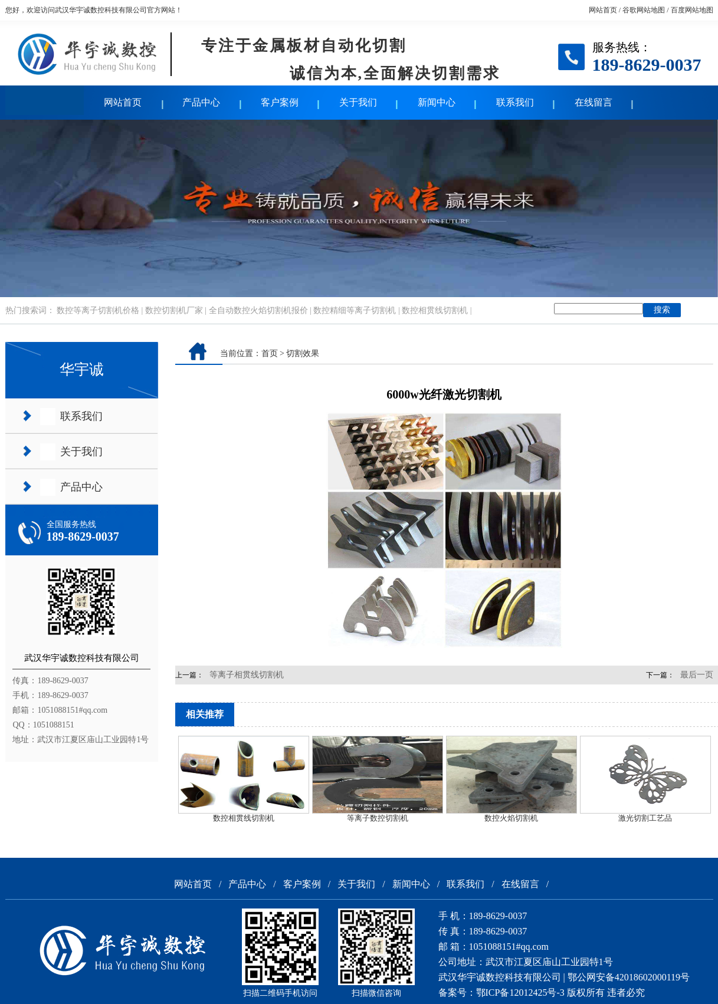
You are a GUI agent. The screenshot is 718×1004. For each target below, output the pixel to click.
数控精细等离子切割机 (354, 310)
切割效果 (302, 353)
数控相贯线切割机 (435, 310)
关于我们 (358, 102)
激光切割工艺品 (645, 818)
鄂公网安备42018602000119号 (629, 977)
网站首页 (603, 10)
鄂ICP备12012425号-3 (520, 992)
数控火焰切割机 (511, 818)
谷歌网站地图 (643, 10)
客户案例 (280, 102)
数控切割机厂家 (174, 310)
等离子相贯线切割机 (246, 674)
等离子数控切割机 (377, 818)
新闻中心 (436, 102)
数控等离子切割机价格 (98, 310)
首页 (269, 353)
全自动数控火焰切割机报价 (258, 310)
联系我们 (515, 102)
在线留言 (593, 102)
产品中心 (201, 102)
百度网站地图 (692, 10)
